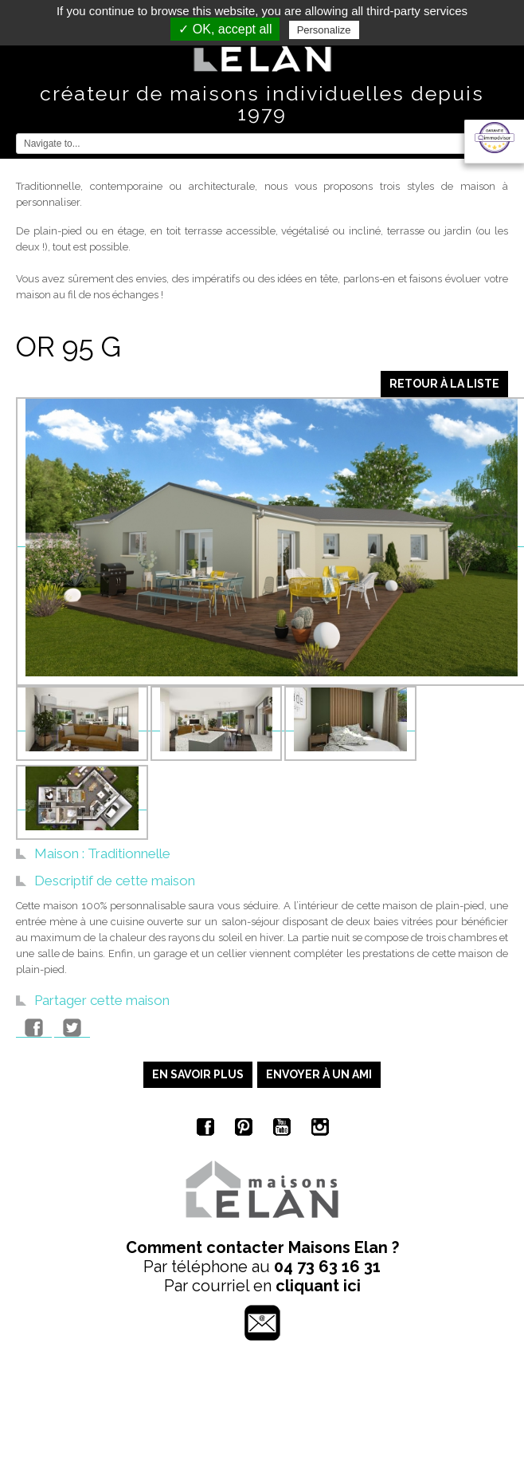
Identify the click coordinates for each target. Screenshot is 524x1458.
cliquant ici (318, 1285)
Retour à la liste (444, 383)
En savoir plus (198, 1074)
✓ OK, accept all (225, 29)
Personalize (324, 30)
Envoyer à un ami (319, 1074)
